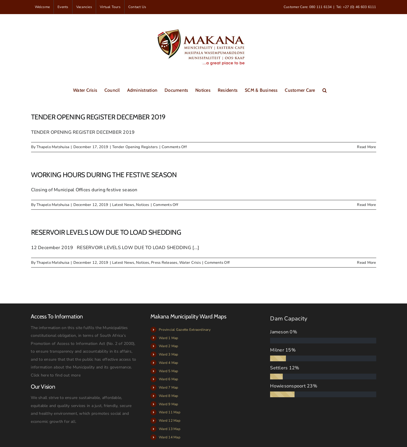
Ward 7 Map (168, 387)
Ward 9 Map (168, 404)
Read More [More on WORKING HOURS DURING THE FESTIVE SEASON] (366, 204)
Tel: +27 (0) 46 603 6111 (356, 7)
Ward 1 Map (168, 338)
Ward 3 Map (168, 354)
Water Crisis (190, 262)
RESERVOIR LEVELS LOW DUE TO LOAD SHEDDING (106, 232)
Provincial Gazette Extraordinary (185, 329)
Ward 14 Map (169, 437)
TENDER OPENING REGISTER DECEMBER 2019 (98, 117)
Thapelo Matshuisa (53, 147)
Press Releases (164, 262)
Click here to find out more (55, 375)
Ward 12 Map (169, 420)
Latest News (123, 204)
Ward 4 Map (168, 362)
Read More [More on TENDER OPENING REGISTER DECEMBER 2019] (366, 147)
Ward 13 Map (169, 429)
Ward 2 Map (168, 346)
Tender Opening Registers (135, 147)
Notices (142, 204)
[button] (324, 89)
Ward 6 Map (168, 379)
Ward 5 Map (168, 371)
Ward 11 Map (169, 412)
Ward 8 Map (168, 395)
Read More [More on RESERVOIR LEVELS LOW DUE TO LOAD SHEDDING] (366, 262)
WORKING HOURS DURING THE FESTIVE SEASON (104, 175)
